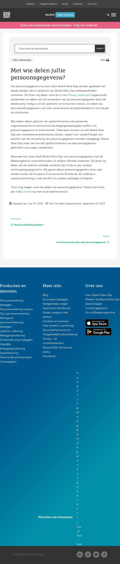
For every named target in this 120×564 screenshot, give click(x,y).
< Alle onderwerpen (21, 59)
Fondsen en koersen (56, 320)
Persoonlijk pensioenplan (16, 356)
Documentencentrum (57, 329)
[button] (105, 59)
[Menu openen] (113, 14)
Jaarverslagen (93, 303)
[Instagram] (88, 554)
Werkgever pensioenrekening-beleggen (12, 322)
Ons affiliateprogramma (100, 311)
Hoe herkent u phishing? (58, 325)
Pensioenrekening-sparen (16, 308)
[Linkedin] (80, 554)
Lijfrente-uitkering (11, 330)
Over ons (92, 4)
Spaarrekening (9, 352)
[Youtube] (96, 554)
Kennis (65, 4)
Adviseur (31, 4)
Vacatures (78, 4)
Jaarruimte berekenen (57, 307)
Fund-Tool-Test (79, 535)
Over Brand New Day (98, 294)
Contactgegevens (96, 307)
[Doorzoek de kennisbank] (55, 48)
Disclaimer (49, 355)
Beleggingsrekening (12, 334)
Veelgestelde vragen (55, 303)
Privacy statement (79, 94)
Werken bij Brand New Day (102, 298)
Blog (45, 294)
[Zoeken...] (103, 15)
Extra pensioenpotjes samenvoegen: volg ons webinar (59, 25)
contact (27, 191)
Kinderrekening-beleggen (16, 339)
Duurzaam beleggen (55, 298)
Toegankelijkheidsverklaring (60, 333)
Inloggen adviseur (48, 4)
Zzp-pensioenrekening (14, 313)
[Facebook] (104, 554)
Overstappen (8, 361)
